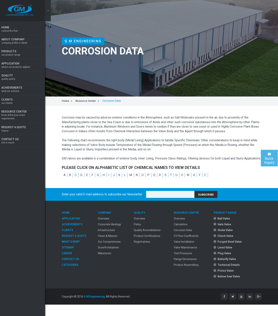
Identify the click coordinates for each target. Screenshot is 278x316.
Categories (76, 275)
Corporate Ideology (113, 235)
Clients (25, 102)
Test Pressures (185, 264)
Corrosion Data (185, 240)
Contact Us (25, 142)
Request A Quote (25, 130)
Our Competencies (113, 252)
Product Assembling (188, 275)
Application (25, 65)
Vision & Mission (112, 246)
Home (25, 29)
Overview (108, 229)
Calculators (182, 235)
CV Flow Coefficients (188, 246)
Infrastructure (110, 240)
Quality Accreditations (150, 240)
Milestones (109, 264)
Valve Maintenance (187, 258)
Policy (140, 235)
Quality (25, 78)
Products (25, 53)
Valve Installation (186, 252)
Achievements (25, 90)
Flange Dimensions (187, 269)
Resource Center (25, 116)
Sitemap (74, 258)
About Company (25, 41)
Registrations (145, 252)
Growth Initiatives (112, 258)
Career (73, 264)
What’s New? (77, 252)
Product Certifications (150, 246)
